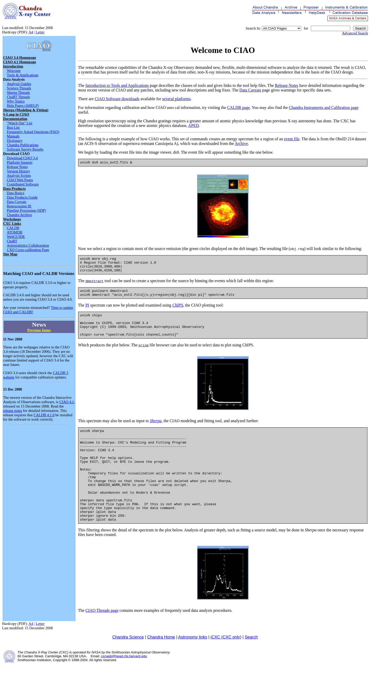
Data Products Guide (22, 197)
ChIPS (177, 310)
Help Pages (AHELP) (23, 106)
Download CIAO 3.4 (22, 158)
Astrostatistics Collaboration (28, 245)
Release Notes (17, 167)
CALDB (13, 228)
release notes (12, 411)
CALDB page (238, 107)
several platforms (176, 99)
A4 (31, 32)
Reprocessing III (19, 206)
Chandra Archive (19, 215)
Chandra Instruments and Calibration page (323, 107)
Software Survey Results (25, 149)
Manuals (13, 136)
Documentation (15, 119)
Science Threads (19, 88)
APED (193, 125)
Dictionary (15, 140)
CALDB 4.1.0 (44, 415)
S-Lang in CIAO (16, 114)
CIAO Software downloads (117, 99)
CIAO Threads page (101, 639)
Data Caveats (16, 202)
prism (143, 355)
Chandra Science (128, 665)
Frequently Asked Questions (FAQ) (33, 132)
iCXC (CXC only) (225, 665)
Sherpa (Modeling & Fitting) (25, 110)
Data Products (14, 189)
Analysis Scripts (19, 175)
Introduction (13, 66)
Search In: (253, 28)
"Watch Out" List (19, 123)
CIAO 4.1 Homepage (19, 62)
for (306, 28)
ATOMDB (14, 232)
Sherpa (155, 431)
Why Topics (15, 101)
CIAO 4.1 (66, 402)
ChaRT (12, 241)
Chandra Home (161, 665)
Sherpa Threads (18, 92)
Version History (18, 171)
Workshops (12, 219)
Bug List (13, 127)
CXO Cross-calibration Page (28, 250)
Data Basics (15, 193)
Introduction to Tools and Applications (117, 85)
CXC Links (12, 223)
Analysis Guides (19, 84)
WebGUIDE (16, 237)
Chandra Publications (23, 145)
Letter (40, 32)
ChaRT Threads (18, 97)
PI (87, 310)
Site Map (10, 254)
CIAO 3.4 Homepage (19, 58)
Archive (241, 143)
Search (251, 665)
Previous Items (39, 330)
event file (291, 139)
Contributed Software (23, 184)
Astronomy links (192, 665)
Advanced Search (355, 33)
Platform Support (19, 162)
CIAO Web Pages (20, 180)
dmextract (94, 284)
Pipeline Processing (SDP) (26, 210)
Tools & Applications (22, 75)
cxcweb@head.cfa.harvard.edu (124, 685)
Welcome (14, 71)
